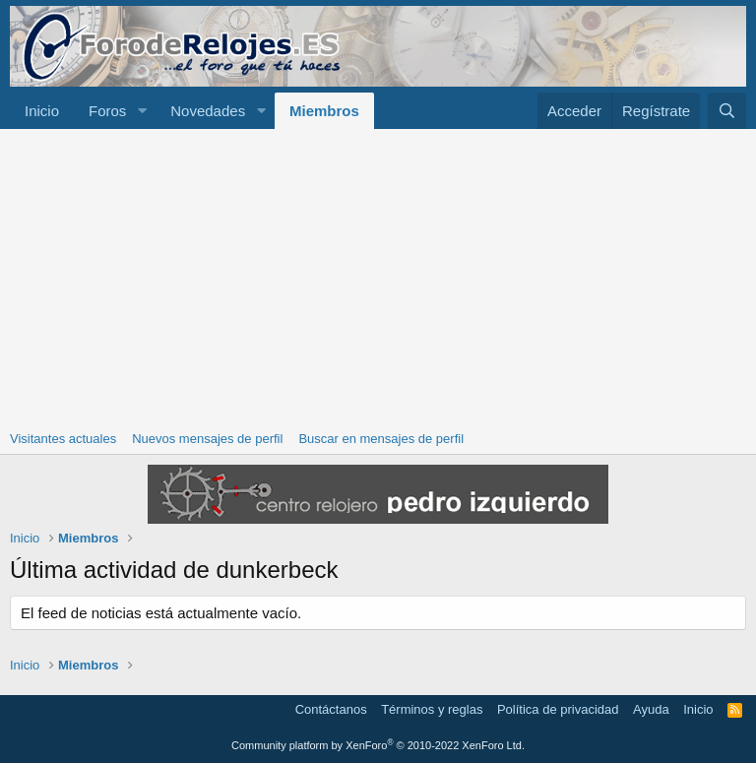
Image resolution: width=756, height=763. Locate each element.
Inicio (42, 110)
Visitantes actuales (63, 438)
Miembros (324, 110)
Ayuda (651, 709)
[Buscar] (727, 111)
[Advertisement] (378, 276)
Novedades (207, 110)
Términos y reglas (431, 709)
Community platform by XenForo (378, 745)
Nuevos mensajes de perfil (207, 438)
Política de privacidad (558, 709)
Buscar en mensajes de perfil (381, 438)
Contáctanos (331, 709)
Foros (107, 110)
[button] (142, 111)
